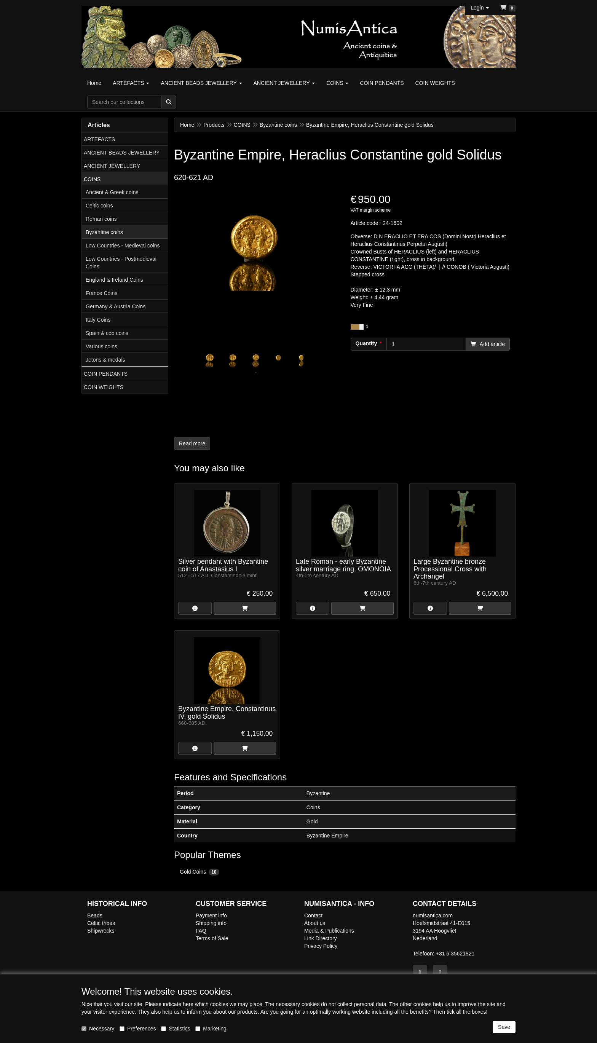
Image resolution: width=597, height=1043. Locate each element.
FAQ (201, 931)
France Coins (101, 293)
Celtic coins (99, 206)
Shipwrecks (101, 931)
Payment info (211, 915)
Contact (313, 915)
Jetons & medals (105, 360)
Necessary (97, 1028)
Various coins (101, 346)
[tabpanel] (210, 358)
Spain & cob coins (107, 333)
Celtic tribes (101, 923)
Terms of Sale (212, 938)
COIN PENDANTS (106, 374)
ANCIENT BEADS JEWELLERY (122, 153)
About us (314, 923)
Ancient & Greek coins (112, 192)
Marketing (210, 1028)
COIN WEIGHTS (103, 387)
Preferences (138, 1028)
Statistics (175, 1028)
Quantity (366, 343)
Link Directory (320, 938)
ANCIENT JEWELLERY (112, 166)
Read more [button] (192, 443)
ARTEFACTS (99, 139)
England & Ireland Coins (114, 280)
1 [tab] (256, 372)
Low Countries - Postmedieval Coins (121, 263)
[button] (480, 7)
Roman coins (101, 219)
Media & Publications (329, 931)
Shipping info (211, 923)
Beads (94, 915)
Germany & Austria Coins (115, 306)
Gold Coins (199, 872)
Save (504, 1027)
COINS (92, 179)
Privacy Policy (320, 946)
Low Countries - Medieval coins (123, 245)
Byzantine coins (104, 232)
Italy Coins (98, 320)
